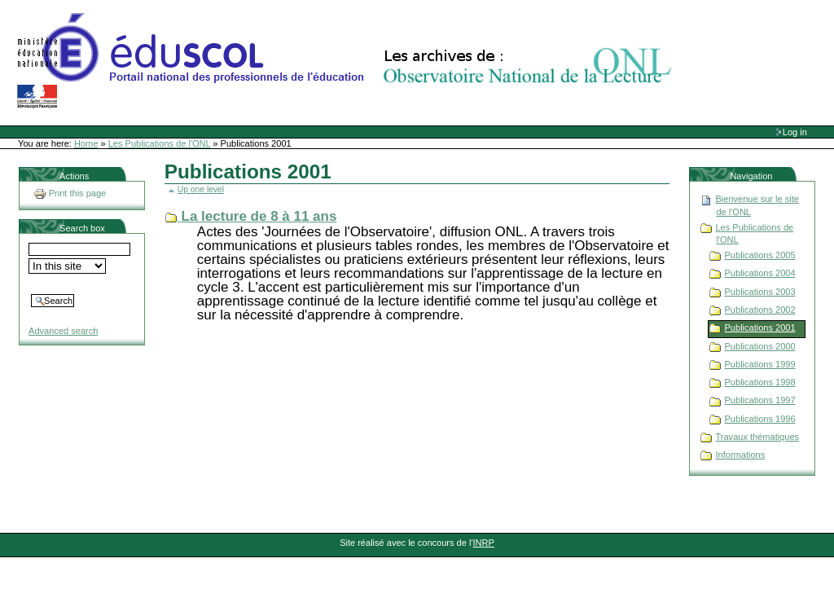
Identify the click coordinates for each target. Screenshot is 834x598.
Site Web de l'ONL (347, 61)
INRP (483, 542)
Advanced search (63, 331)
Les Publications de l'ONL (159, 143)
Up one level (201, 189)
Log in (795, 132)
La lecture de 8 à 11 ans (259, 216)
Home (86, 143)
